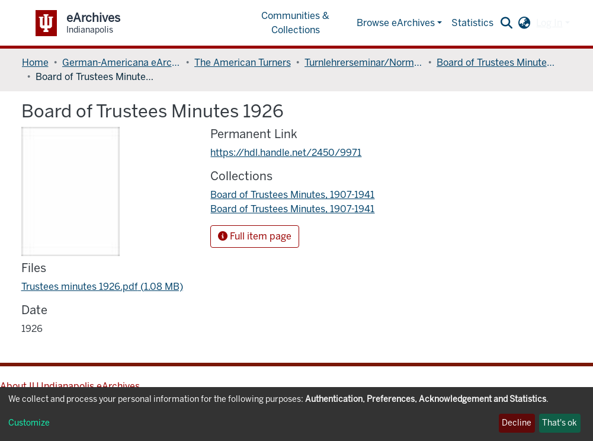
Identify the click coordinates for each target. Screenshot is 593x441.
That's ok (559, 423)
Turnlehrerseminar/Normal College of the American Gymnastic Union (363, 62)
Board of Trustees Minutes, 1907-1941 (496, 62)
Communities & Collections (295, 23)
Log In (549, 22)
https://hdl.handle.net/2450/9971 (285, 152)
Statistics (472, 22)
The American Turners (242, 62)
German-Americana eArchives (121, 62)
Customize (29, 423)
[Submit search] (506, 23)
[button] (524, 23)
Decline (516, 423)
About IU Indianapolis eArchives (70, 386)
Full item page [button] (254, 236)
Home (35, 62)
